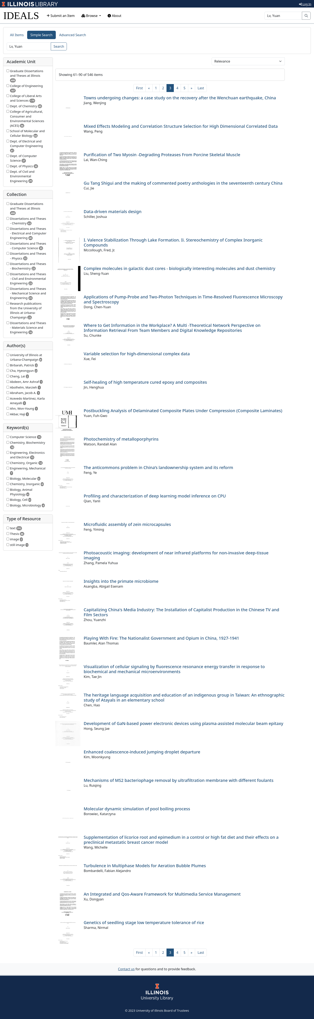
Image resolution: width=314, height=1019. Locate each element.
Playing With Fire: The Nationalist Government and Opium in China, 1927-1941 (161, 638)
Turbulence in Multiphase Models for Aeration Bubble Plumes (145, 865)
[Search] (283, 16)
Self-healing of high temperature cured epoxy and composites (145, 382)
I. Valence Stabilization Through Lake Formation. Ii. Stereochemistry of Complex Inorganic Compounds (173, 242)
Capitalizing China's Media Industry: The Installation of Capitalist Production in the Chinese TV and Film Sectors (181, 612)
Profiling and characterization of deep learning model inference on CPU (155, 496)
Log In (305, 4)
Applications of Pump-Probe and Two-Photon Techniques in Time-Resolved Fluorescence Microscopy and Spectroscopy (183, 299)
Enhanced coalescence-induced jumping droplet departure (142, 752)
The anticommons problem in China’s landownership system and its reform (158, 467)
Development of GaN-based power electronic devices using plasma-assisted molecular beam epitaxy (183, 723)
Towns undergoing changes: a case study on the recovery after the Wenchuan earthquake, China (180, 98)
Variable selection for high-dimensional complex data (137, 354)
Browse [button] (90, 15)
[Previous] (149, 88)
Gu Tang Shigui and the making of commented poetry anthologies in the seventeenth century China (183, 183)
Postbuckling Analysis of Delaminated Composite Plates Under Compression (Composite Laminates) (183, 410)
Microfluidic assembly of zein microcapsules (127, 524)
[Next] (191, 88)
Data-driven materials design (113, 211)
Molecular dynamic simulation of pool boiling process (137, 809)
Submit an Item (61, 15)
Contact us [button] (126, 969)
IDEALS (21, 15)
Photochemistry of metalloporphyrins (121, 439)
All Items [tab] (17, 35)
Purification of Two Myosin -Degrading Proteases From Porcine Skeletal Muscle (162, 154)
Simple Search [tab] (42, 35)
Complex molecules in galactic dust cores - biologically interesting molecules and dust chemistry (179, 268)
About (114, 15)
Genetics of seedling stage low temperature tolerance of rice (144, 922)
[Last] (201, 88)
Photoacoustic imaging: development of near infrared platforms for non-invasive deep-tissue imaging (176, 555)
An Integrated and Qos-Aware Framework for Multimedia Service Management (162, 894)
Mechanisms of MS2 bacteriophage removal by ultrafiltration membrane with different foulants (178, 780)
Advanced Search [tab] (72, 35)
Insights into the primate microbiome (121, 581)
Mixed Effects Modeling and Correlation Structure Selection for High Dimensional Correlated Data (181, 126)
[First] (139, 88)
